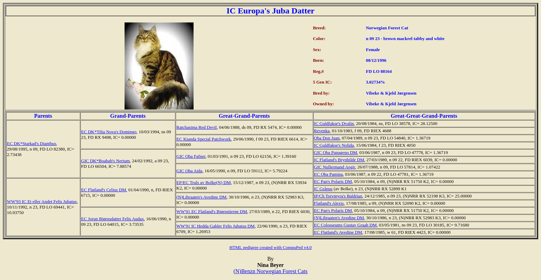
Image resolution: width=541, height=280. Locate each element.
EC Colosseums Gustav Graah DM (345, 225)
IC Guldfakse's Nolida (334, 145)
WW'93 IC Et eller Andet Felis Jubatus (42, 201)
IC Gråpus (323, 188)
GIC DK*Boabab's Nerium (105, 160)
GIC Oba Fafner (190, 156)
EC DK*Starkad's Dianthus (31, 143)
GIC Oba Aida (189, 170)
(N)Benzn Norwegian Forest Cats (271, 271)
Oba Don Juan (327, 138)
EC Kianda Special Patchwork (203, 139)
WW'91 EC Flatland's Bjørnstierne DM (211, 211)
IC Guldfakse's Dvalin (334, 123)
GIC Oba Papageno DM (335, 152)
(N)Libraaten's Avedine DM (201, 197)
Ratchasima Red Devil (196, 127)
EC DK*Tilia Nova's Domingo (108, 131)
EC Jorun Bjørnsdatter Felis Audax (112, 218)
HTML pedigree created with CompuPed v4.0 (270, 247)
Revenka (321, 130)
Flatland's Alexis (329, 203)
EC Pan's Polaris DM (333, 181)
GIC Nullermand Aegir (334, 167)
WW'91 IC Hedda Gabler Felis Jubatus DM (215, 226)
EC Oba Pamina (328, 174)
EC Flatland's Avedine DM (338, 232)
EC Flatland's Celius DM (103, 189)
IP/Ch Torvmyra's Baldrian (338, 196)
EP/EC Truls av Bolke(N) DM (203, 182)
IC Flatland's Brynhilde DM (339, 159)
